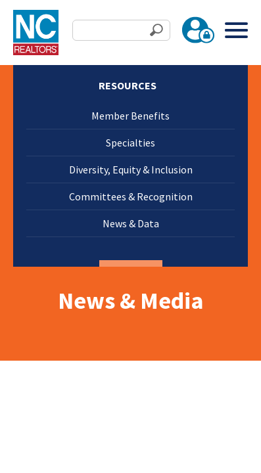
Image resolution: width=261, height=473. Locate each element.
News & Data (131, 223)
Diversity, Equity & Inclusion (131, 169)
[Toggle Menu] (236, 29)
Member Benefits (130, 115)
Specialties (130, 142)
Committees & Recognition (131, 196)
